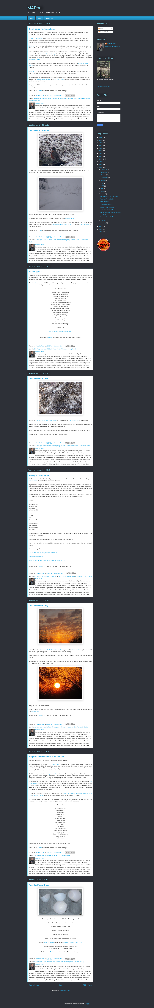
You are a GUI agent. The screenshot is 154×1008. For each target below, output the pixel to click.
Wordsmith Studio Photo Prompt (62, 224)
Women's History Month (68, 349)
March (103, 194)
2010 (101, 232)
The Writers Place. (35, 59)
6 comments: (58, 443)
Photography (56, 446)
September (104, 177)
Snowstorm (84, 240)
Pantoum (46, 576)
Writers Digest (87, 576)
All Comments (103, 31)
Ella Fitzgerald (35, 272)
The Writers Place (64, 855)
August (103, 180)
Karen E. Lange (38, 795)
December (104, 169)
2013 (101, 167)
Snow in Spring (69, 218)
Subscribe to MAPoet (103, 87)
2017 (101, 156)
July (102, 183)
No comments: (58, 573)
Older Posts (87, 985)
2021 (101, 145)
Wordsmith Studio (84, 446)
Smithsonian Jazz (34, 100)
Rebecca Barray (73, 420)
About (39, 18)
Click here (32, 46)
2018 (101, 153)
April (102, 191)
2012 (101, 226)
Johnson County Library (47, 54)
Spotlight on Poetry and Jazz (42, 29)
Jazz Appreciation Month (59, 98)
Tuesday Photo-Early (38, 606)
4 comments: (58, 237)
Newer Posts (34, 985)
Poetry (59, 349)
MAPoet (35, 8)
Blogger (87, 1003)
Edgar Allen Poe (39, 855)
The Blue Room (59, 79)
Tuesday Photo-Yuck (38, 379)
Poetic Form (53, 576)
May (102, 188)
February (104, 220)
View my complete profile (112, 46)
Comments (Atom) (64, 990)
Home (31, 18)
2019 (101, 151)
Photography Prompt (68, 240)
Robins (78, 240)
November (104, 172)
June (102, 186)
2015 (101, 161)
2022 (101, 143)
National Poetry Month (36, 38)
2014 (101, 164)
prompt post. (35, 711)
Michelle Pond (72, 98)
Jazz (45, 349)
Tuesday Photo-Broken (39, 885)
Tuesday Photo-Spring (39, 130)
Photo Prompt (60, 961)
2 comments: (58, 95)
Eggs (44, 961)
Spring (31, 242)
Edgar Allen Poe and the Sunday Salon (46, 757)
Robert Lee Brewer (68, 576)
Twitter (40, 91)
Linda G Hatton (84, 224)
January (103, 223)
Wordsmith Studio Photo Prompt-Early (51, 650)
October (103, 175)
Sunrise (73, 727)
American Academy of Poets (42, 98)
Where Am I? (49, 18)
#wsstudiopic (38, 240)
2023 (101, 140)
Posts (100, 28)
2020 (101, 148)
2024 (101, 137)
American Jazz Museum (43, 79)
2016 (101, 159)
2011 (101, 229)
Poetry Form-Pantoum (39, 475)
